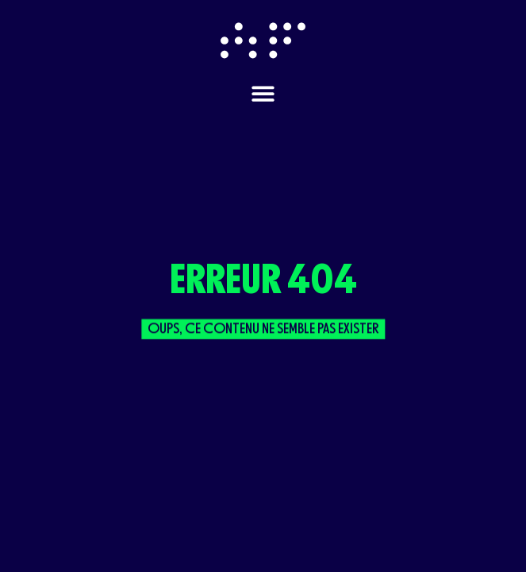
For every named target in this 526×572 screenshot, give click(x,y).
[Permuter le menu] (263, 93)
